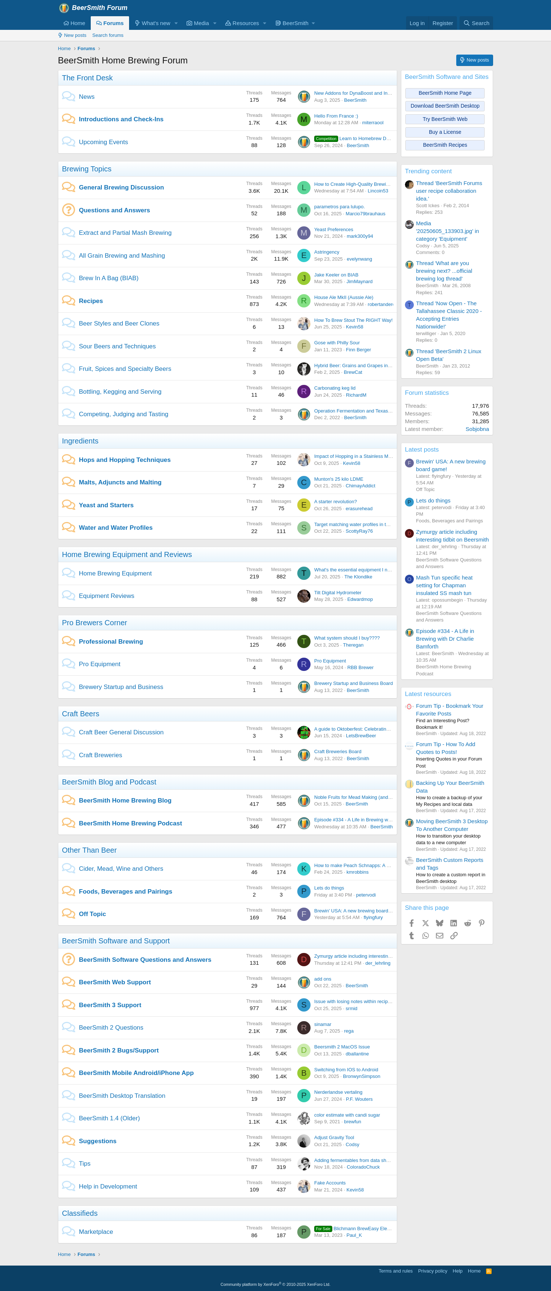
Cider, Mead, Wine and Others (121, 868)
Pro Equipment (99, 664)
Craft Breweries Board (337, 751)
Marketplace (96, 1231)
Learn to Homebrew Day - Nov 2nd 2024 (370, 138)
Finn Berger (358, 349)
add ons (322, 979)
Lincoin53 (378, 191)
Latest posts (422, 449)
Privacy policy (432, 1271)
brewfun (352, 1121)
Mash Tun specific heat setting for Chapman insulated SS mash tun (444, 585)
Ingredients (80, 441)
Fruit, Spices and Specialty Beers (125, 368)
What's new (152, 23)
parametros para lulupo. (339, 206)
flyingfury (373, 917)
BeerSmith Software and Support (116, 941)
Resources (242, 23)
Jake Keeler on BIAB (336, 275)
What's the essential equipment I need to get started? (370, 570)
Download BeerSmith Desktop (445, 106)
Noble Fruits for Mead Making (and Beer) (357, 797)
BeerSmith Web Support (115, 982)
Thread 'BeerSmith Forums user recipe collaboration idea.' (449, 191)
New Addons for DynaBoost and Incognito (358, 93)
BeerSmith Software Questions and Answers (145, 959)
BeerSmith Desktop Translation (122, 1095)
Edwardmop (360, 599)
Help (458, 1271)
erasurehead (359, 508)
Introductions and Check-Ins (121, 119)
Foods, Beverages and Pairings (125, 891)
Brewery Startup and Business (121, 686)
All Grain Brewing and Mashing (122, 255)
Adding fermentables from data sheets (354, 1160)
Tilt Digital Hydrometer (337, 592)
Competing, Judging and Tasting (124, 414)
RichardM (356, 395)
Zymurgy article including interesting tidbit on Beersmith (373, 956)
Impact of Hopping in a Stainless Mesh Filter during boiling (376, 456)
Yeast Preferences (333, 229)
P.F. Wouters (359, 1099)
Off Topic (92, 914)
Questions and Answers (114, 210)
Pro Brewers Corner (94, 623)
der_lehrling (378, 963)
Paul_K (354, 1235)
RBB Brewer (360, 667)
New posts (72, 35)
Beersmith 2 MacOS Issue (342, 1047)
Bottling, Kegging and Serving (120, 391)
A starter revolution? (335, 501)
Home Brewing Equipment (115, 573)
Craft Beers (80, 714)
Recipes (91, 301)
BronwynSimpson (361, 1076)
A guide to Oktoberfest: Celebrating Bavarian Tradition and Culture (384, 729)
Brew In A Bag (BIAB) (109, 278)
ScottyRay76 (359, 531)
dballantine (357, 1054)
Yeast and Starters (106, 505)
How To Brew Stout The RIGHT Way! (353, 320)
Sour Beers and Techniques (117, 346)
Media (198, 23)
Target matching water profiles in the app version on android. (378, 524)
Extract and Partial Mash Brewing (125, 232)
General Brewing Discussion (121, 187)
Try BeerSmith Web (445, 119)
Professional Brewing (111, 641)
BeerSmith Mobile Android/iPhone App (136, 1072)
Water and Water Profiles (116, 527)
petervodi (365, 895)
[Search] (476, 23)
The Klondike (358, 577)
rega (349, 1031)
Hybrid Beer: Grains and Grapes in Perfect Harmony (369, 365)
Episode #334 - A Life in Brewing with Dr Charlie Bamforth (375, 819)
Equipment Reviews (106, 595)
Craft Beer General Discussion (121, 732)
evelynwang (359, 259)
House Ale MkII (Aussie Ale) (343, 297)
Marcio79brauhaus (365, 213)
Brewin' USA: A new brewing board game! (358, 911)
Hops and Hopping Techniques (125, 459)
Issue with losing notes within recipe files (357, 1001)
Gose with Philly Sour (337, 342)
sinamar (322, 1024)
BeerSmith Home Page (445, 93)
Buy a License (445, 132)
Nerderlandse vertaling (338, 1092)
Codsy (352, 1144)
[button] (176, 23)
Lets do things (329, 888)
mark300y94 (360, 236)
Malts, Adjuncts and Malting (120, 482)
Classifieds (80, 1213)
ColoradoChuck (363, 1167)
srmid (351, 1008)
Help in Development (108, 1186)
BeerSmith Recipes (445, 145)
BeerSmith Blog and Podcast (109, 782)
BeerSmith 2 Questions (111, 1027)
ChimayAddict (360, 485)
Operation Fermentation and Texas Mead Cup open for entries (380, 411)
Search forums (108, 35)
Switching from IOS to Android (346, 1069)
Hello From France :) (336, 116)
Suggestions (98, 1141)
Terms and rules (396, 1271)
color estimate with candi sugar (347, 1115)
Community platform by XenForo (275, 1284)
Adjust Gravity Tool (334, 1137)
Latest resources (428, 693)
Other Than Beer (89, 850)
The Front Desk (87, 78)
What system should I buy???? (347, 638)
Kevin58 (354, 327)
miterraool (373, 122)
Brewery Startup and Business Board (353, 683)
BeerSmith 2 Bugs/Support (119, 1050)
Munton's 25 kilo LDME (338, 479)
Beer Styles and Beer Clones (119, 323)
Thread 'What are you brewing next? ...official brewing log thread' (444, 271)
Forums (110, 23)
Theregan (353, 645)
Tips (85, 1163)
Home (74, 23)
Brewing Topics (86, 169)
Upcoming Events (103, 142)
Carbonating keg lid (335, 388)
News (87, 96)
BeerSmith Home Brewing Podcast (130, 823)
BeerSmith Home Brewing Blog (125, 800)
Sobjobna (477, 429)
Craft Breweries (100, 755)
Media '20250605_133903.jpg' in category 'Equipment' (447, 231)
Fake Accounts (330, 1183)
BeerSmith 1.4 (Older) (109, 1118)
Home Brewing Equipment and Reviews (127, 554)
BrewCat (353, 372)
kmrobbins (357, 872)
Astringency (326, 252)
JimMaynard (359, 281)
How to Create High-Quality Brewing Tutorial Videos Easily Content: (386, 184)
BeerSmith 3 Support (110, 1005)
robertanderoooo (385, 304)
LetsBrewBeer (361, 735)
